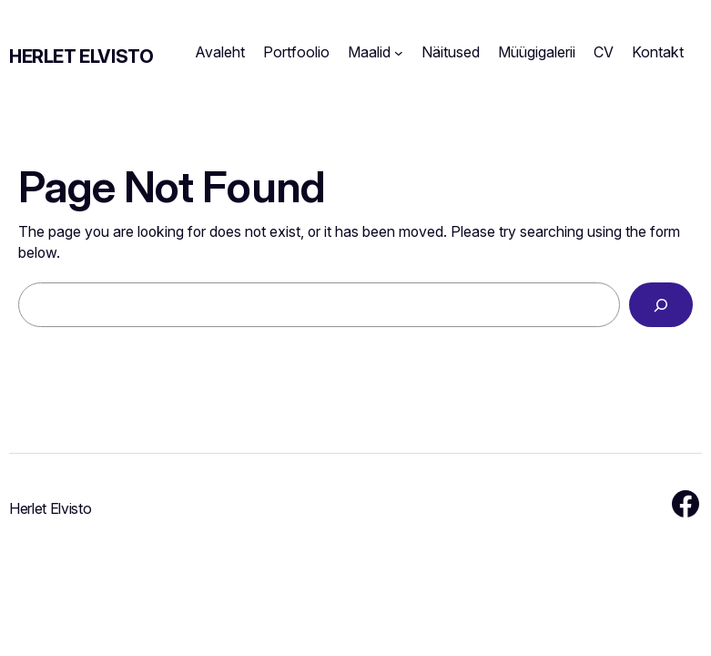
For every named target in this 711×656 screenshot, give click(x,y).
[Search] (661, 304)
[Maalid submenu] (398, 52)
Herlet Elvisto (81, 56)
